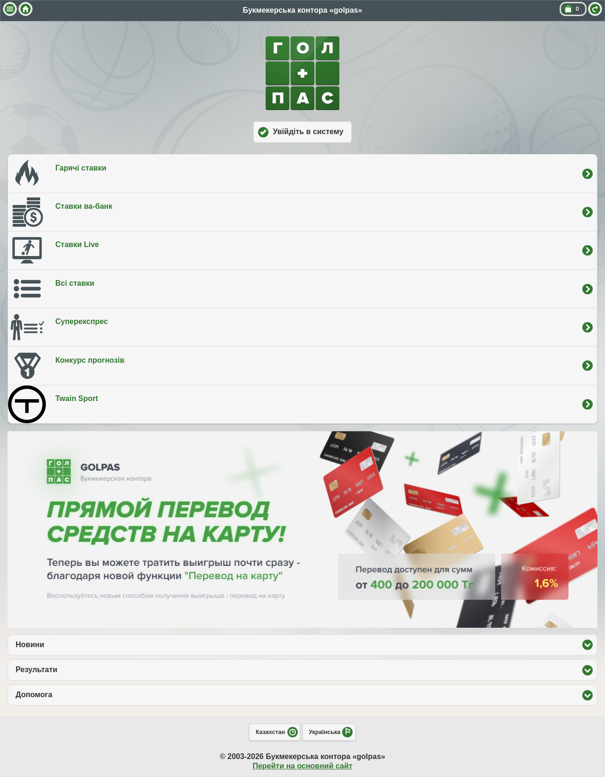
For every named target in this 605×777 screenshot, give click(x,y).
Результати (81, 669)
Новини (74, 644)
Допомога (78, 694)
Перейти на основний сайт (302, 766)
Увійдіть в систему (308, 132)
